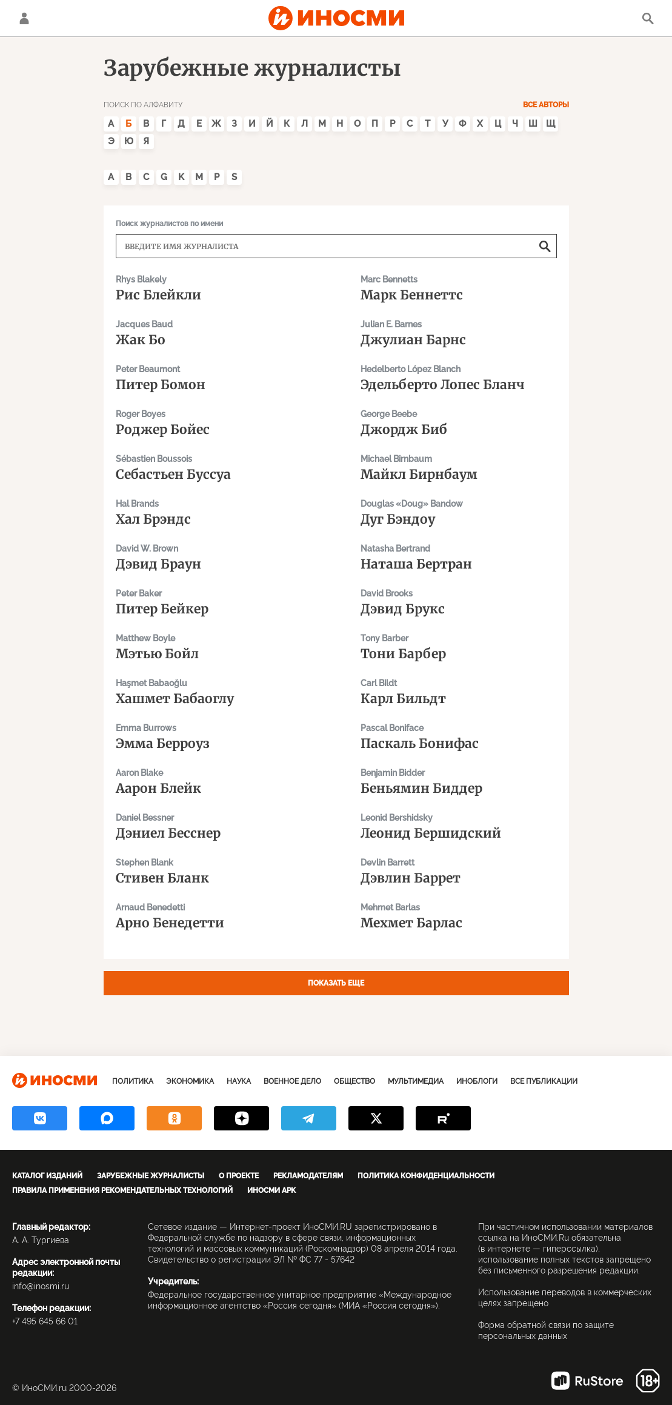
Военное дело (292, 1081)
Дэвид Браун (214, 556)
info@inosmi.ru (40, 1286)
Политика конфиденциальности (426, 1176)
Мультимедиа (416, 1081)
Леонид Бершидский (459, 825)
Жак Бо (214, 332)
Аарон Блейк (214, 781)
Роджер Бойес (214, 422)
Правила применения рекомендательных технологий (122, 1190)
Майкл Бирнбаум (459, 467)
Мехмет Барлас (459, 915)
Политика (132, 1081)
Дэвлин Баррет (459, 870)
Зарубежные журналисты (150, 1176)
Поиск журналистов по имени (169, 223)
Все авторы (546, 105)
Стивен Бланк (214, 870)
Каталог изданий (47, 1176)
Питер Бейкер (214, 601)
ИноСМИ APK (271, 1190)
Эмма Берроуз (214, 736)
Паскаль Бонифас (459, 736)
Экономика (190, 1081)
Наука (239, 1081)
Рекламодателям (308, 1176)
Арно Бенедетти (214, 915)
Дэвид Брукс (459, 601)
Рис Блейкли (214, 287)
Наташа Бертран (459, 556)
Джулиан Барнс (459, 332)
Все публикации (543, 1081)
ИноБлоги (476, 1081)
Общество (354, 1081)
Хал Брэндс (214, 511)
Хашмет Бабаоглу (214, 691)
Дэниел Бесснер (214, 825)
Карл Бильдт (459, 691)
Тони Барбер (459, 646)
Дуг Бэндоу (459, 511)
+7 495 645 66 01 (45, 1321)
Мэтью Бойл (214, 646)
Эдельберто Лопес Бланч (459, 377)
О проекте (239, 1176)
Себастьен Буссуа (214, 467)
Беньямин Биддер (459, 781)
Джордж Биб (459, 422)
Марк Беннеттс (459, 287)
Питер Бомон (214, 377)
